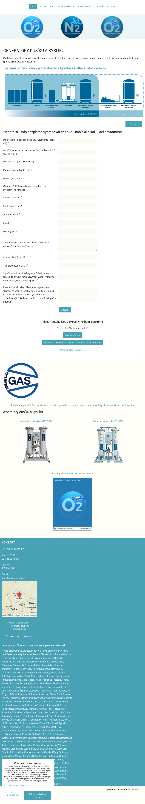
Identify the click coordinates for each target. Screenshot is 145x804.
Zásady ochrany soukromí (16, 785)
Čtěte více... (133, 124)
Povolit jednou (72, 335)
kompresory (60, 777)
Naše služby (66, 6)
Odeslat (64, 309)
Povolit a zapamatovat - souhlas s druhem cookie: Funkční (72, 342)
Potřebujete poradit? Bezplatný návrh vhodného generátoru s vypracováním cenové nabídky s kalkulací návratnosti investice (72, 405)
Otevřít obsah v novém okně (19, 636)
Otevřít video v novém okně (73, 350)
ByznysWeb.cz (135, 789)
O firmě (98, 6)
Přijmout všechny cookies (37, 796)
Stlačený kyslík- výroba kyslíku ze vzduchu (72, 473)
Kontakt (112, 6)
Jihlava (58, 665)
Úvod (33, 6)
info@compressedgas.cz (14, 577)
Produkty (47, 6)
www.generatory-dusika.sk (52, 645)
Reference (84, 6)
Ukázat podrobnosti (13, 793)
